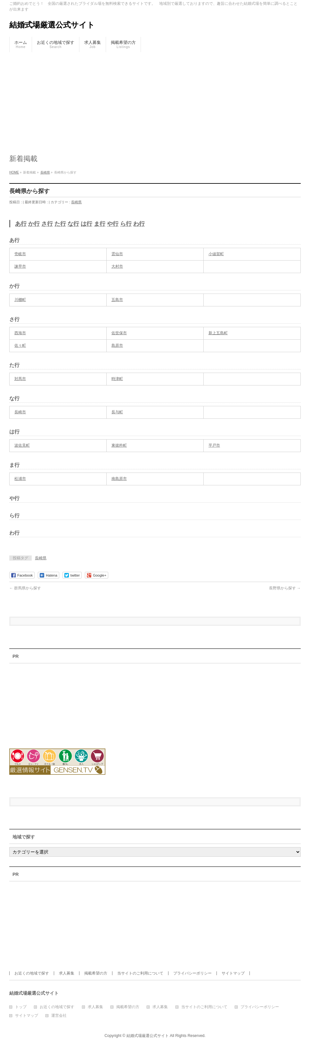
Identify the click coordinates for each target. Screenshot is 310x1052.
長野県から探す (285, 588)
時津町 (117, 378)
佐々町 (20, 345)
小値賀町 (216, 254)
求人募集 (66, 973)
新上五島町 (218, 333)
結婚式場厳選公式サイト (52, 24)
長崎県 (76, 202)
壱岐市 (20, 254)
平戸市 (214, 445)
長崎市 (20, 412)
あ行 (21, 224)
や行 (112, 224)
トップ (21, 1007)
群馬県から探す (25, 588)
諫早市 (20, 266)
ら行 (126, 224)
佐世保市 (119, 333)
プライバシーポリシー (192, 973)
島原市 (117, 345)
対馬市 (20, 378)
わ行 (139, 224)
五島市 (117, 299)
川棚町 (20, 299)
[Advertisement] (155, 100)
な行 (73, 224)
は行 (86, 224)
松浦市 (20, 478)
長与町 (117, 412)
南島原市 (119, 478)
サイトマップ (233, 973)
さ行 (47, 224)
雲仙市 (117, 254)
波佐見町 (22, 445)
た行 (60, 224)
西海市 (20, 333)
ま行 (99, 224)
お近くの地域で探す (31, 973)
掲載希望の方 (95, 973)
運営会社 (59, 1016)
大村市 (117, 266)
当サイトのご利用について (140, 973)
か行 (34, 224)
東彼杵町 (119, 445)
